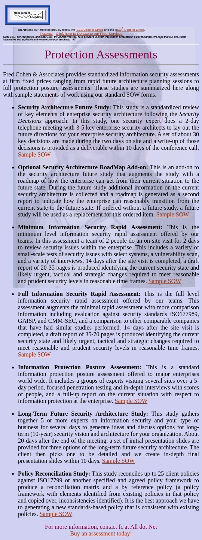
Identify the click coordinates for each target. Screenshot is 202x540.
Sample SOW (34, 154)
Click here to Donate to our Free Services (89, 33)
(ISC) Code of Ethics (129, 29)
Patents (46, 33)
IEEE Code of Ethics (89, 29)
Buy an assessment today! (101, 533)
